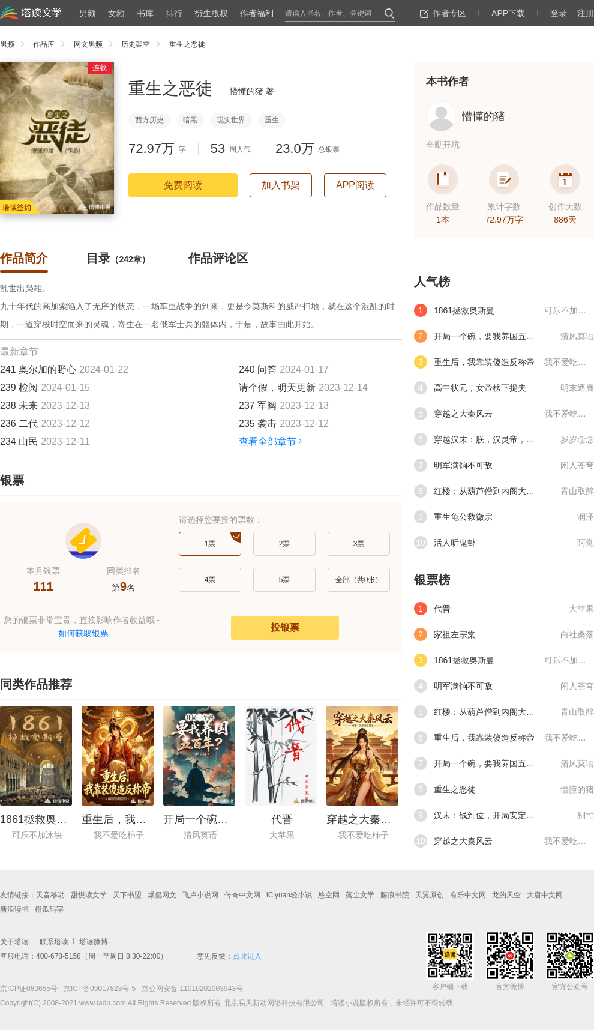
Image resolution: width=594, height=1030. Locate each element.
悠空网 (329, 895)
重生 (272, 120)
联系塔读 (54, 942)
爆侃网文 (162, 895)
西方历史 (149, 120)
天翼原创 (429, 895)
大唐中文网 (545, 895)
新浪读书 (14, 909)
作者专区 (443, 13)
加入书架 (281, 185)
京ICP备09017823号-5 (99, 988)
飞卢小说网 (200, 895)
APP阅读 (355, 185)
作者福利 (257, 13)
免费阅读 (183, 185)
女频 (116, 13)
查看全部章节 (271, 441)
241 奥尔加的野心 (38, 369)
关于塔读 (14, 942)
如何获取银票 (83, 633)
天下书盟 (127, 895)
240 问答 (258, 369)
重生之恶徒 (187, 44)
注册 (585, 13)
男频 (87, 13)
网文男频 (96, 44)
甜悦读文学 (89, 895)
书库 (145, 13)
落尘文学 (360, 895)
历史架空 (143, 44)
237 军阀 (258, 405)
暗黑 (190, 120)
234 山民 (19, 441)
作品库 (52, 44)
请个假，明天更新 (277, 387)
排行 (174, 13)
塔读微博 (93, 942)
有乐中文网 (468, 895)
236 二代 (19, 423)
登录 (558, 13)
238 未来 (19, 405)
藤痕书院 (394, 895)
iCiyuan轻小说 (289, 895)
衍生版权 (211, 13)
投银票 (285, 627)
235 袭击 (258, 423)
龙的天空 (506, 895)
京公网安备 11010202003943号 (189, 988)
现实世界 (231, 120)
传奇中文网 (242, 895)
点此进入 (247, 956)
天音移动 (50, 895)
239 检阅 (19, 387)
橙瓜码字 (49, 909)
